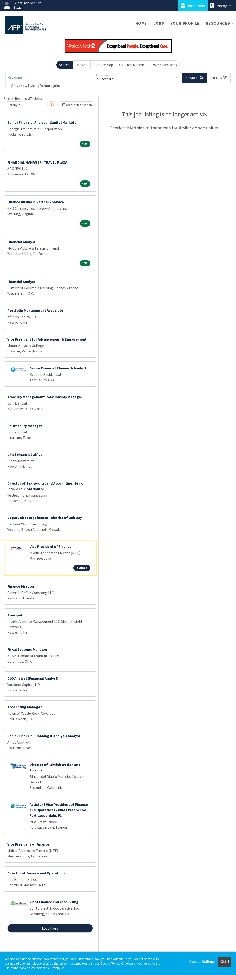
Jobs (158, 23)
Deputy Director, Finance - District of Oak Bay (44, 517)
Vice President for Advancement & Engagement (47, 339)
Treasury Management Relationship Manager (44, 397)
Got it (224, 962)
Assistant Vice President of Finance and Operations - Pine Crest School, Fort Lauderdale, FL (59, 810)
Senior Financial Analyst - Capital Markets (41, 122)
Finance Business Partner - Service (35, 202)
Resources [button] (218, 23)
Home (141, 23)
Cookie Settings (202, 962)
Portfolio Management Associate (35, 310)
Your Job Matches (132, 64)
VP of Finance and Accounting (54, 902)
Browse (81, 64)
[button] (219, 78)
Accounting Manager (24, 707)
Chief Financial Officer (25, 454)
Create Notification (77, 105)
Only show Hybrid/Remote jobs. (35, 85)
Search (64, 64)
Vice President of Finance (50, 546)
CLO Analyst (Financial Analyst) (33, 678)
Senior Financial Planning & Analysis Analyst (43, 735)
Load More (50, 928)
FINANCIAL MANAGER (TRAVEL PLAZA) (38, 162)
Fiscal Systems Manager (27, 649)
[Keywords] (49, 78)
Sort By (13, 105)
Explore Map (103, 64)
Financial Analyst (21, 241)
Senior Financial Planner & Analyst (58, 368)
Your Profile (185, 23)
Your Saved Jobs (164, 64)
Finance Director (21, 586)
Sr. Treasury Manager (24, 425)
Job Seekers (193, 5)
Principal (14, 615)
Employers (220, 5)
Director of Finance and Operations (36, 873)
